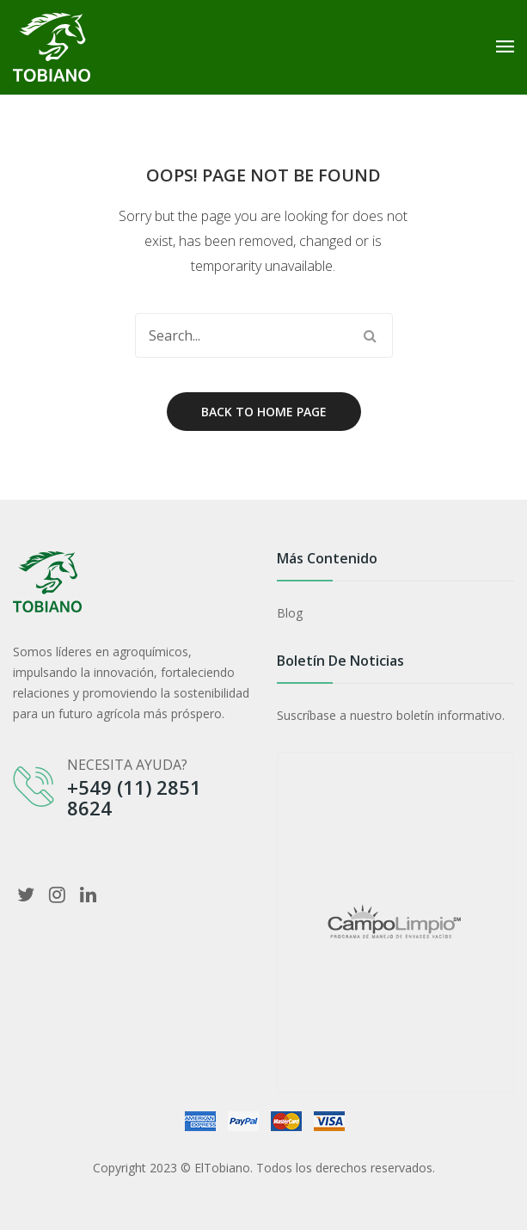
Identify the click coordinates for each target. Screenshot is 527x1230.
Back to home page (264, 411)
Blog (290, 613)
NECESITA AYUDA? (127, 764)
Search (370, 335)
